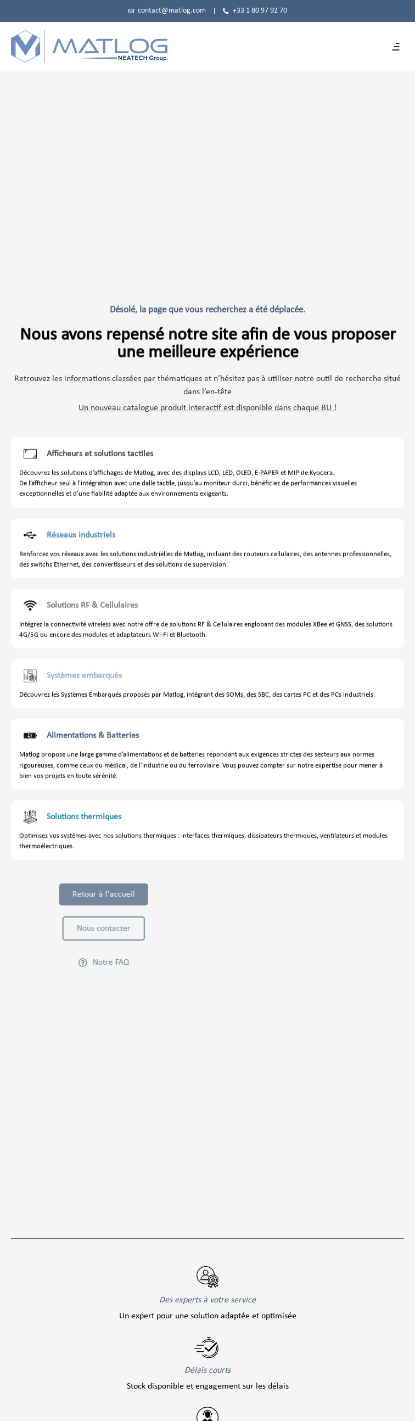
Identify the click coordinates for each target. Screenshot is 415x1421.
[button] (396, 47)
